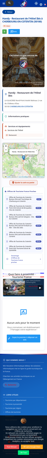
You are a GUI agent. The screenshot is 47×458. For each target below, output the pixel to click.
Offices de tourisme (12, 412)
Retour (9, 12)
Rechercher (10, 385)
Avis (13, 31)
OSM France (40, 177)
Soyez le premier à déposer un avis (22, 338)
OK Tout (23, 453)
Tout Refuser (12, 447)
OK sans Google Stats (31, 447)
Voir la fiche (33, 286)
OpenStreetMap (23, 177)
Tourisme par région (12, 408)
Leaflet (8, 177)
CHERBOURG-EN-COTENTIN (21, 106)
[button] (23, 157)
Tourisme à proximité (12, 404)
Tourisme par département (14, 400)
